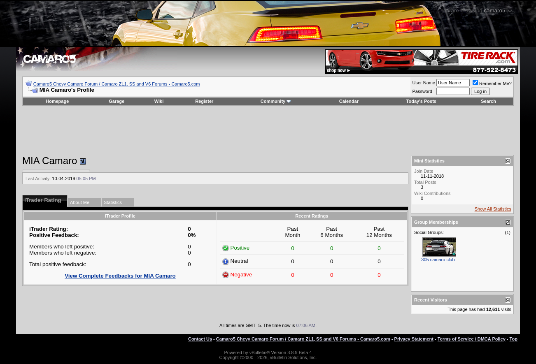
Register (204, 101)
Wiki (159, 101)
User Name (423, 82)
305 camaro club (437, 259)
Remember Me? (492, 83)
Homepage (57, 101)
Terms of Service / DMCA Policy (472, 338)
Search (488, 101)
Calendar (349, 101)
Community (276, 101)
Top (513, 338)
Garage (116, 101)
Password (422, 91)
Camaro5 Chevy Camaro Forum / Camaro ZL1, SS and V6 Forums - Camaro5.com (116, 83)
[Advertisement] (268, 130)
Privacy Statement (413, 338)
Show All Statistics (493, 208)
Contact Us (200, 338)
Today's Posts (421, 101)
